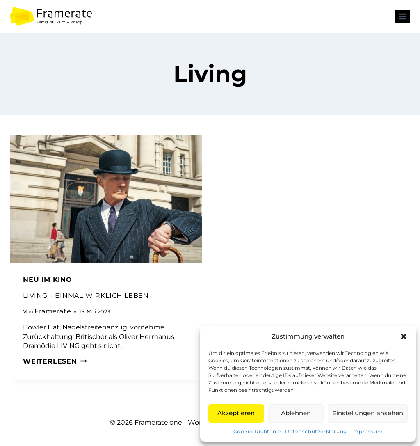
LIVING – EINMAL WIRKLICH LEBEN (86, 296)
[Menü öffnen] (402, 16)
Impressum (367, 431)
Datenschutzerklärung (316, 431)
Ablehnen (296, 413)
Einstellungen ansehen (367, 413)
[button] (403, 336)
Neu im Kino (47, 280)
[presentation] (106, 199)
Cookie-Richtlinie (257, 431)
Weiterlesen (55, 361)
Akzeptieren (236, 413)
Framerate (52, 311)
